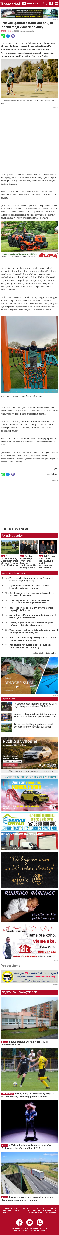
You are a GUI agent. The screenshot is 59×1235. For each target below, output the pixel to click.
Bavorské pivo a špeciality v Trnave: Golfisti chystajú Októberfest (31, 609)
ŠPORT (3, 31)
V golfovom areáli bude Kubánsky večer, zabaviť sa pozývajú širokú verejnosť (33, 631)
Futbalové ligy (7, 1094)
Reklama (40, 1210)
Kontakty (52, 1210)
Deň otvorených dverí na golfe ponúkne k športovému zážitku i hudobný (29, 646)
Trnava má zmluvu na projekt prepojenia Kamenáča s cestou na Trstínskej (27, 1199)
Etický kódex (31, 1210)
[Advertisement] (29, 138)
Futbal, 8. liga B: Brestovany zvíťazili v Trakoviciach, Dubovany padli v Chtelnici (27, 1095)
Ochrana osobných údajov (46, 1208)
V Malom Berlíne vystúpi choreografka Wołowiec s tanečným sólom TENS (26, 1147)
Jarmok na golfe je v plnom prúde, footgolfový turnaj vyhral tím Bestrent (32, 616)
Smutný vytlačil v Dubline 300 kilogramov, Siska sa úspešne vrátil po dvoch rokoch (35, 715)
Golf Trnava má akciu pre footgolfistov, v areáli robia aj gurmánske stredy (32, 638)
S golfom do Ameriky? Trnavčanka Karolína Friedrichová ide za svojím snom (28, 562)
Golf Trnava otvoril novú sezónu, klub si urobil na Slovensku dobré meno (47, 562)
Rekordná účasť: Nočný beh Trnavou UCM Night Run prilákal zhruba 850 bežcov (35, 705)
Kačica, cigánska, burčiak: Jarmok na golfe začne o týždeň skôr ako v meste (31, 623)
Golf (9, 31)
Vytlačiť (52, 474)
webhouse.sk (40, 1230)
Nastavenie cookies (36, 1213)
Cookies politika (51, 1213)
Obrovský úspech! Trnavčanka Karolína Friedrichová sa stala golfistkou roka (29, 601)
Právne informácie (28, 1208)
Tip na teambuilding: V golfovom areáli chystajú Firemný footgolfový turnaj (10, 560)
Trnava (5, 1042)
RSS (46, 1210)
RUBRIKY (30, 3)
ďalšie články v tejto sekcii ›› (45, 653)
